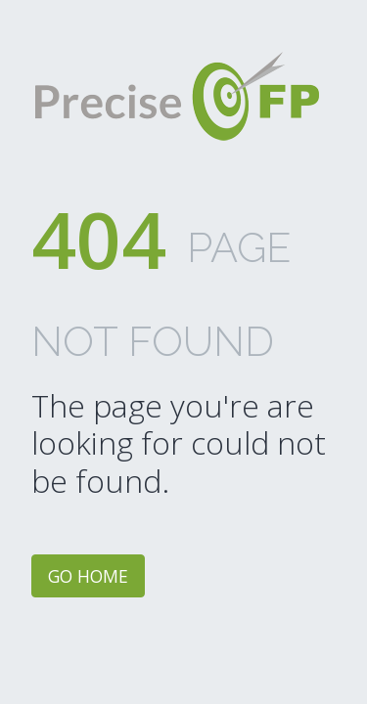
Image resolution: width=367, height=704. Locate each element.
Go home (88, 576)
